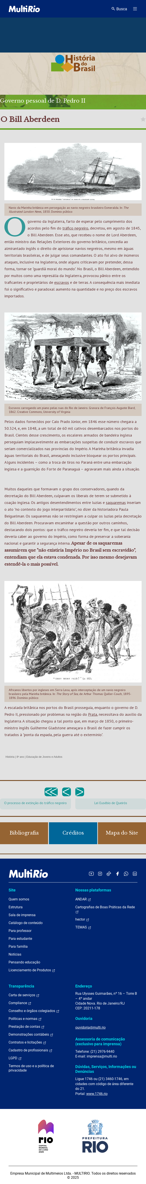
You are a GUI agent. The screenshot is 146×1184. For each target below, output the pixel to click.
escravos (61, 282)
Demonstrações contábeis (31, 1034)
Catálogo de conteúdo (26, 923)
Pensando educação (24, 962)
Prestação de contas (27, 1026)
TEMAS (83, 927)
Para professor (20, 931)
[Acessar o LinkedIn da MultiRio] (134, 873)
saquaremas (116, 502)
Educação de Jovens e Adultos (44, 756)
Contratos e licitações (27, 1042)
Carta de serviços (24, 995)
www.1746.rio (97, 1094)
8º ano (20, 756)
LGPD (15, 1058)
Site (12, 890)
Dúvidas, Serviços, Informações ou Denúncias (105, 1069)
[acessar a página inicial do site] (24, 8)
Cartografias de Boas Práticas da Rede (105, 909)
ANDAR (83, 899)
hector (82, 919)
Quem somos (19, 899)
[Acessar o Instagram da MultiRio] (100, 873)
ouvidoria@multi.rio (90, 1027)
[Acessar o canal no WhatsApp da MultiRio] (126, 873)
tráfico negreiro (75, 228)
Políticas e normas (25, 1019)
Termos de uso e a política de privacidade (31, 1068)
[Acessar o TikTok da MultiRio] (109, 873)
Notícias (15, 954)
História (9, 756)
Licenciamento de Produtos (32, 970)
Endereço (83, 986)
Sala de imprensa (22, 915)
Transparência (21, 986)
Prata (92, 714)
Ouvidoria (83, 1018)
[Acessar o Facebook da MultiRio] (117, 873)
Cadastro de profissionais (30, 1050)
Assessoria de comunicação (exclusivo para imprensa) (100, 1041)
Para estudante (20, 939)
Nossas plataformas (93, 890)
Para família (18, 946)
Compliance (20, 1003)
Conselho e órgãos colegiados (34, 1011)
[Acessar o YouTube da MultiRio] (91, 873)
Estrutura (16, 907)
